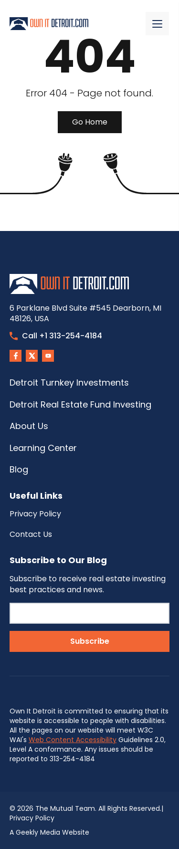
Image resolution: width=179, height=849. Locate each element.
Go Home (89, 121)
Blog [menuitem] (19, 469)
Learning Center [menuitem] (43, 448)
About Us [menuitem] (29, 426)
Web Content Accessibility (72, 739)
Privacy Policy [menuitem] (35, 513)
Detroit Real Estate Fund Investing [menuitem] (80, 404)
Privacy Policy (32, 818)
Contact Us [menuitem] (31, 534)
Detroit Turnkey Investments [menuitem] (69, 382)
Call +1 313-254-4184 (56, 335)
